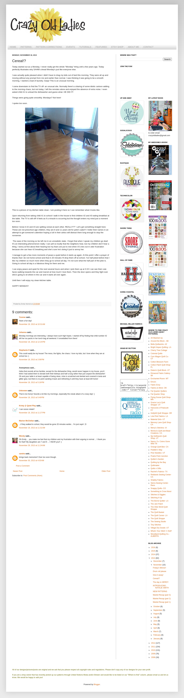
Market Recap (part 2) (162, 599)
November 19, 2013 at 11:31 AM (32, 428)
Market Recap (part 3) (162, 595)
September (158, 610)
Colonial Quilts (156, 353)
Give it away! (158, 575)
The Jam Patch (157, 504)
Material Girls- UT (158, 419)
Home (62, 471)
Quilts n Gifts (156, 468)
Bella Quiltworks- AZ (159, 344)
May (155, 624)
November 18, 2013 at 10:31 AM (32, 324)
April (155, 628)
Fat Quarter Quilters (159, 391)
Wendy (22, 436)
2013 (153, 558)
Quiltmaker (155, 465)
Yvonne (22, 317)
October (156, 606)
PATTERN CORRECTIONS (49, 47)
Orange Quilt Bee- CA (159, 447)
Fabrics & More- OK (159, 388)
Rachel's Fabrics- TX (159, 472)
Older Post (106, 471)
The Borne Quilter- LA (159, 501)
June (155, 621)
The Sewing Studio (158, 521)
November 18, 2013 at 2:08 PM (31, 360)
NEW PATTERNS (160, 591)
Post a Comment (23, 466)
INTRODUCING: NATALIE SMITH (161, 587)
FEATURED (101, 47)
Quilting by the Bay (158, 462)
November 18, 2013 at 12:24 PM (32, 342)
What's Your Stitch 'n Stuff (161, 531)
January (156, 639)
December (157, 561)
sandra (22, 454)
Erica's (153, 382)
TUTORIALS (85, 47)
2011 (153, 647)
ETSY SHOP (117, 47)
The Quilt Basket (157, 512)
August (156, 614)
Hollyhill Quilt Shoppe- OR (161, 413)
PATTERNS (26, 47)
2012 (153, 643)
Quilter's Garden (157, 459)
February (157, 635)
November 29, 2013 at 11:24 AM (32, 445)
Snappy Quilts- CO (158, 488)
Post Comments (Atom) (32, 476)
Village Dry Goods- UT (160, 528)
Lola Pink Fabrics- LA (159, 416)
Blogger (97, 684)
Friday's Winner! (159, 568)
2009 (153, 654)
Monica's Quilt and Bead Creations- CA (160, 432)
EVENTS (70, 47)
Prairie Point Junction (159, 456)
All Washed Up (157, 338)
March (156, 631)
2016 (153, 547)
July (155, 617)
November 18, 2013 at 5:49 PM (31, 397)
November (157, 565)
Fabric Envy (155, 385)
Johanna (22, 332)
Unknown (23, 391)
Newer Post (17, 471)
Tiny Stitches (156, 525)
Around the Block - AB (159, 341)
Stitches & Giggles (158, 495)
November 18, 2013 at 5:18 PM (31, 382)
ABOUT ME (133, 47)
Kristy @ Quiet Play (27, 406)
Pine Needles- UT (158, 453)
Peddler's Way (156, 450)
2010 (153, 650)
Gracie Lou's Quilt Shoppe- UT (158, 403)
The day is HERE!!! (160, 582)
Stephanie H (24, 350)
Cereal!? (156, 578)
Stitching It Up (156, 498)
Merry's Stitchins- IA (159, 428)
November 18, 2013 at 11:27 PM (32, 413)
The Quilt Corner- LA (159, 515)
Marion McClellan (26, 421)
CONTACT (148, 47)
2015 (153, 551)
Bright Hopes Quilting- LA (161, 347)
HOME (13, 47)
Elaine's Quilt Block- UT (160, 370)
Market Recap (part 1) (162, 602)
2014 (153, 554)
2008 (153, 657)
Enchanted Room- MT (159, 379)
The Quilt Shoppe (158, 518)
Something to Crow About (161, 491)
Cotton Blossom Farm (159, 362)
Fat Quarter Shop (158, 394)
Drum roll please (159, 571)
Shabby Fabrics (157, 480)
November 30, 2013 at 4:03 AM (31, 460)
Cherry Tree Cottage (159, 350)
